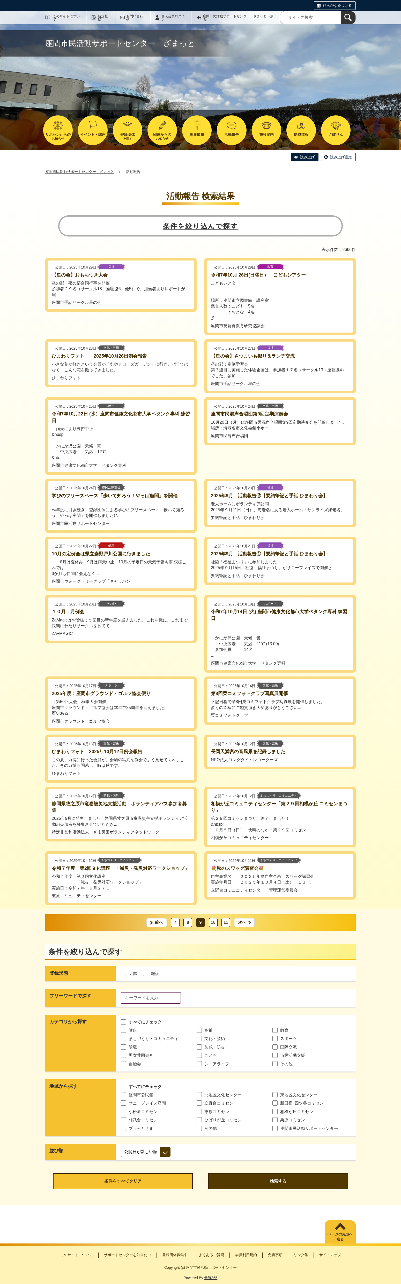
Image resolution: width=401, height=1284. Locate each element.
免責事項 (275, 1255)
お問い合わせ (134, 17)
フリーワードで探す (70, 995)
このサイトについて (66, 17)
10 (213, 922)
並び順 (56, 1150)
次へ (242, 922)
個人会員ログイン (173, 17)
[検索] (348, 17)
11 (226, 922)
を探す (127, 136)
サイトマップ (330, 1255)
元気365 (210, 1278)
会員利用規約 (246, 1255)
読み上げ (307, 157)
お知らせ (58, 136)
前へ (159, 922)
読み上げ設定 (341, 157)
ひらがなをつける (337, 5)
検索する (278, 1181)
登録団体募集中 (175, 1255)
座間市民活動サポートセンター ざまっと (79, 172)
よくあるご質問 (211, 1255)
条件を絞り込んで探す (200, 226)
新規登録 (103, 17)
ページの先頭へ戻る (340, 1236)
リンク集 (301, 1255)
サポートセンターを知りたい (127, 1255)
